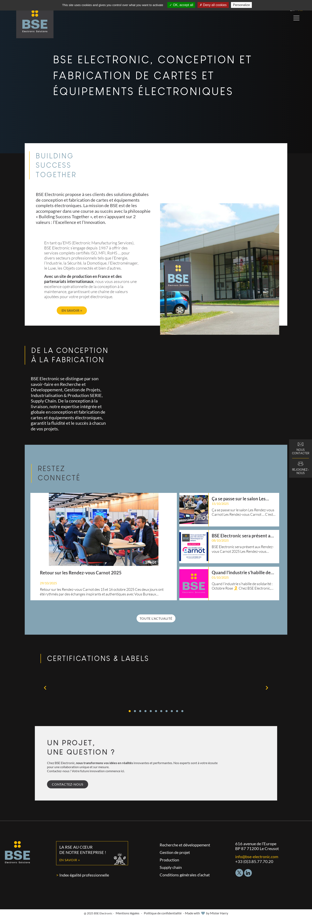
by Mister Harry (217, 913)
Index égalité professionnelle (84, 875)
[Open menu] (296, 18)
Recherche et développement (185, 844)
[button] (45, 687)
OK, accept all (181, 5)
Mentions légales (127, 913)
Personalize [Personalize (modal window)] (241, 5)
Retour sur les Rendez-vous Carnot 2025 (81, 572)
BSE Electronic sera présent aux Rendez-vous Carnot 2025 (244, 536)
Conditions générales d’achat (185, 874)
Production (169, 859)
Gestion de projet (175, 852)
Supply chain (171, 867)
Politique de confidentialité (163, 913)
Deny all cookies (213, 5)
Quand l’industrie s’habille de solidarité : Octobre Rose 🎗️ (241, 572)
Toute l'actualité (156, 618)
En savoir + (69, 860)
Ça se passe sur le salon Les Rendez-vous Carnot (239, 499)
